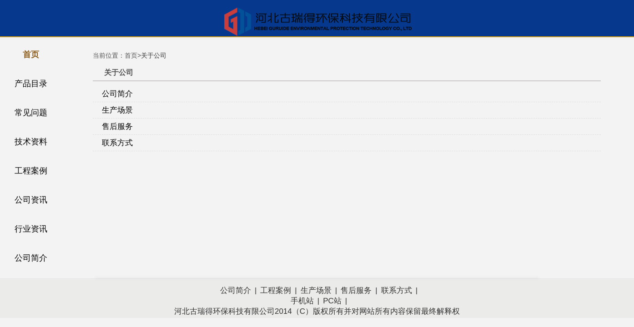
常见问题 (31, 112)
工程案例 (31, 170)
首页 (31, 54)
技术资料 (31, 141)
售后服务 (117, 126)
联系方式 (117, 143)
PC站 (332, 301)
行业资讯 (31, 228)
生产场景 (117, 110)
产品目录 (31, 83)
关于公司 (153, 55)
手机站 (302, 301)
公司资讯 (31, 199)
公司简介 (31, 258)
